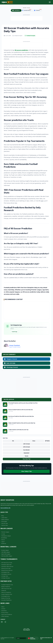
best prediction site (5, 507)
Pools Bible (4, 521)
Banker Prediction (5, 586)
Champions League (6, 535)
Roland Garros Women (6, 570)
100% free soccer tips (6, 588)
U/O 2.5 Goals (26, 447)
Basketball (26, 453)
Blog (2, 515)
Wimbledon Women (6, 574)
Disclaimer (4, 610)
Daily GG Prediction (6, 592)
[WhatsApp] (5, 622)
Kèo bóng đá (26, 629)
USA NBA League (5, 552)
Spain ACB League (5, 554)
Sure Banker (26, 450)
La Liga (3, 534)
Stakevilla (3, 590)
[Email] (2, 622)
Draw (34, 440)
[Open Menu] (49, 2)
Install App (14, 331)
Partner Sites (4, 525)
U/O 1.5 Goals (26, 443)
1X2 (13, 440)
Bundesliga (4, 537)
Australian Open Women (7, 566)
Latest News (4, 517)
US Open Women (5, 578)
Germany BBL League (6, 556)
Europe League (5, 550)
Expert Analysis (5, 519)
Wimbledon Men (5, 572)
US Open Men (4, 576)
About (2, 606)
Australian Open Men (6, 564)
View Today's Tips (26, 471)
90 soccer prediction (21, 50)
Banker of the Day (5, 598)
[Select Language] (21, 638)
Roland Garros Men (6, 568)
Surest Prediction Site (6, 594)
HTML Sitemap (4, 616)
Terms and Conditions (6, 614)
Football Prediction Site (7, 584)
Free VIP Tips (4, 523)
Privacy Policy (4, 612)
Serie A (3, 539)
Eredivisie (3, 543)
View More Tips (26, 459)
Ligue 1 (3, 541)
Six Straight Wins (5, 596)
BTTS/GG (47, 440)
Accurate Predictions (6, 600)
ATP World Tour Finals (6, 562)
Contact (3, 608)
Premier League (5, 532)
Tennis (26, 456)
